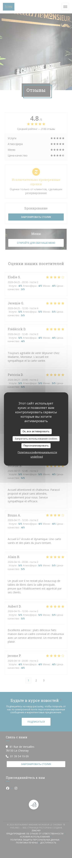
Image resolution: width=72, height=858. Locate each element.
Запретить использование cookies (36, 438)
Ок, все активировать (36, 431)
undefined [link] (37, 456)
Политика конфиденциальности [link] (37, 452)
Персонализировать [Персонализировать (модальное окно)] (36, 445)
